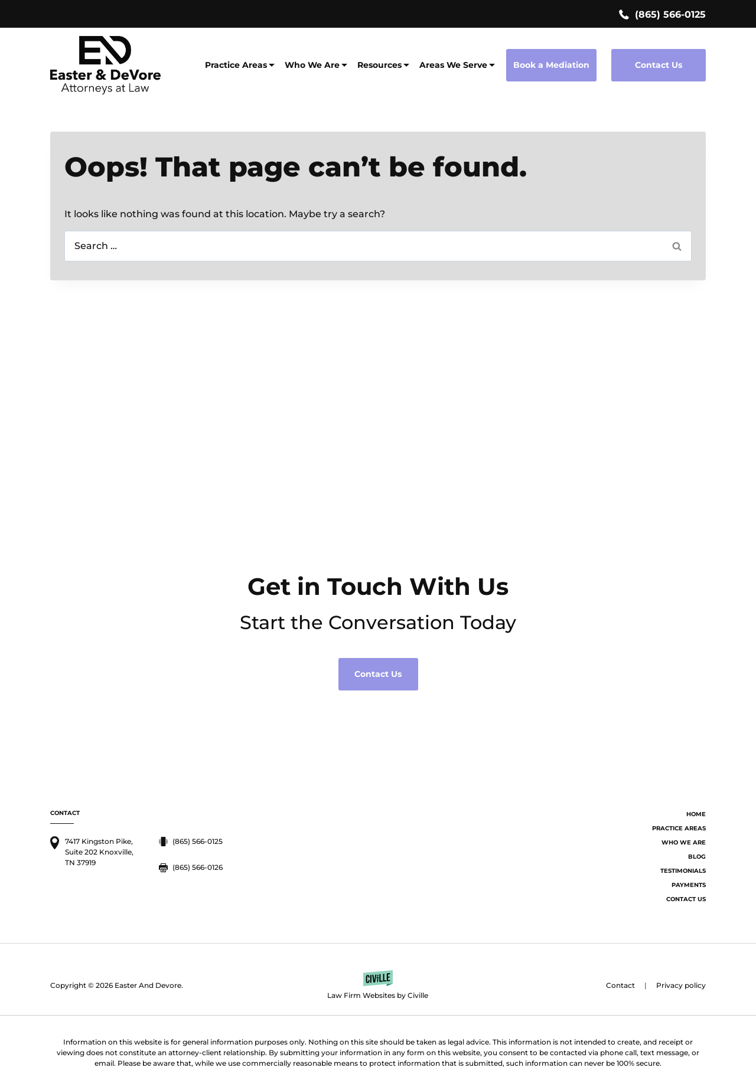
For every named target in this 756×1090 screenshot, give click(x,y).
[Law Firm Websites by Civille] (377, 985)
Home (696, 814)
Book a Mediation (551, 65)
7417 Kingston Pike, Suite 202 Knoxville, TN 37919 (99, 852)
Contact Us (658, 65)
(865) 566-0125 (670, 14)
